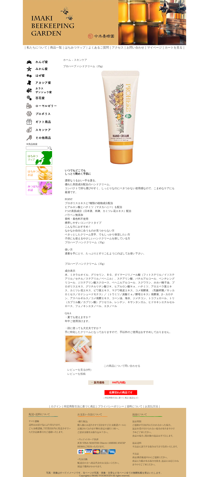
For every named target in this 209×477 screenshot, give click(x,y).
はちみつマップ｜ (76, 47)
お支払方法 (151, 406)
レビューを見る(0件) (79, 369)
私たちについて (37, 47)
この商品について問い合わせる (122, 365)
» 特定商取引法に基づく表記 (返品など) (121, 398)
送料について (134, 406)
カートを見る (173, 47)
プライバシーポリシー (111, 406)
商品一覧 (56, 47)
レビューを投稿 (76, 373)
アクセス (118, 47)
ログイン (56, 406)
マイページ (154, 47)
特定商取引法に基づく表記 (79, 406)
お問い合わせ (135, 47)
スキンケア (80, 59)
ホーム (67, 59)
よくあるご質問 (98, 47)
